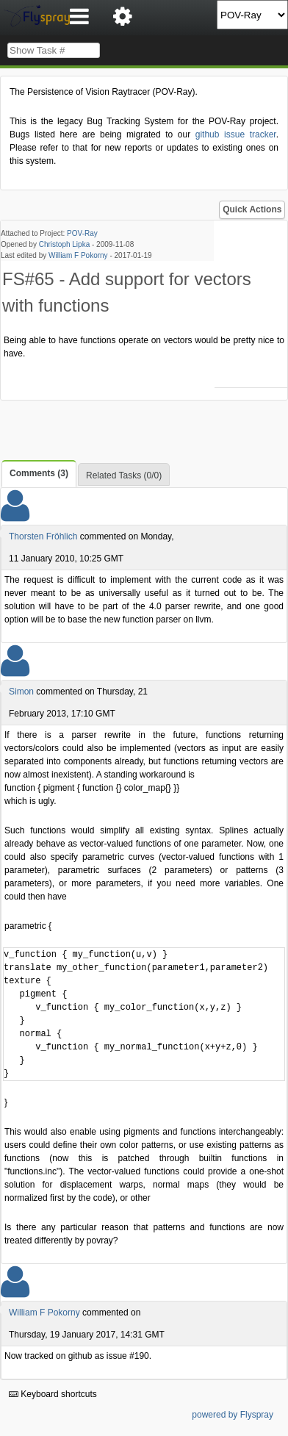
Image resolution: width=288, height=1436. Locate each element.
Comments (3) (39, 473)
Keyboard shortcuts (53, 1394)
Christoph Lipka (64, 244)
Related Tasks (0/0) (124, 475)
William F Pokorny (78, 255)
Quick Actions (252, 209)
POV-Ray (82, 233)
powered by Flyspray (232, 1415)
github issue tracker (235, 134)
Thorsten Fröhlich (43, 536)
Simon (21, 691)
